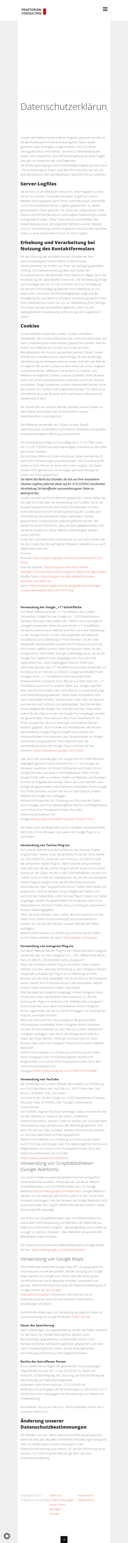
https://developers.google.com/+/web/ (59, 750)
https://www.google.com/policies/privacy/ (58, 1249)
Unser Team (57, 1504)
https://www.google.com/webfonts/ (57, 1191)
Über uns (55, 1495)
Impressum (85, 1495)
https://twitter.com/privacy (80, 937)
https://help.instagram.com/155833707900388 (65, 1071)
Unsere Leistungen (61, 1500)
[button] (7, 1536)
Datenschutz (86, 1500)
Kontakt (54, 1514)
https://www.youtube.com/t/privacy (44, 1158)
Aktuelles (55, 1509)
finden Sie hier (81, 1317)
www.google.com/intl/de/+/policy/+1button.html (62, 819)
